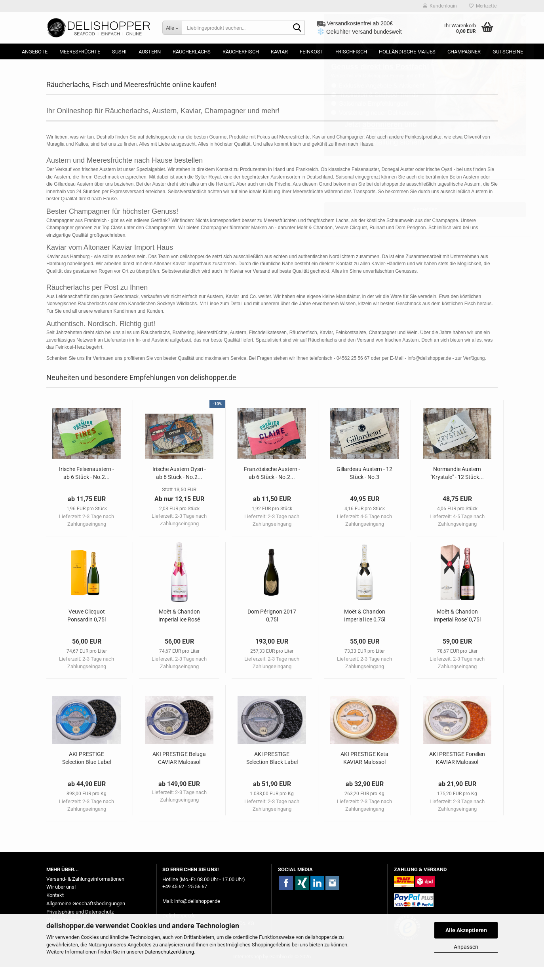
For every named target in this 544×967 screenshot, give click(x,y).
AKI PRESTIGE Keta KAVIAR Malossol (364, 758)
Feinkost (311, 52)
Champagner (464, 52)
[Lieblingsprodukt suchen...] (172, 28)
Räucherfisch (241, 52)
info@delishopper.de (197, 901)
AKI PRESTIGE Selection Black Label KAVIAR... (272, 758)
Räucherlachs (192, 52)
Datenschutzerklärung (169, 952)
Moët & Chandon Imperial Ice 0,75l (364, 615)
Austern (150, 52)
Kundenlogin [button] (440, 6)
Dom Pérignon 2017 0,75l (271, 615)
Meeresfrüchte (79, 52)
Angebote (35, 52)
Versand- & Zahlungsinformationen (85, 879)
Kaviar (279, 52)
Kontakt (55, 895)
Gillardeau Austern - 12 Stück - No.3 (364, 473)
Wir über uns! (61, 887)
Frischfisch (351, 52)
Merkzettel (483, 6)
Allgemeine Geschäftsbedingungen (85, 903)
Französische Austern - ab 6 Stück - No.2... (272, 473)
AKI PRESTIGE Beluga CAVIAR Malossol (179, 758)
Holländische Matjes (407, 52)
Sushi (119, 52)
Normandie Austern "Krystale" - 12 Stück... (457, 473)
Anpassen (466, 947)
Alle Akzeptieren (466, 930)
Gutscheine (508, 52)
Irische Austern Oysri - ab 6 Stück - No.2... (179, 473)
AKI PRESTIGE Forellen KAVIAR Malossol (457, 758)
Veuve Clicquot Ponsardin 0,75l (86, 615)
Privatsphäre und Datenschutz (80, 912)
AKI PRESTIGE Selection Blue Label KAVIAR (86, 758)
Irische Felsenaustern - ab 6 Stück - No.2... (86, 473)
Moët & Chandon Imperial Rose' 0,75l (457, 615)
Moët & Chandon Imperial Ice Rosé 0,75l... (179, 615)
